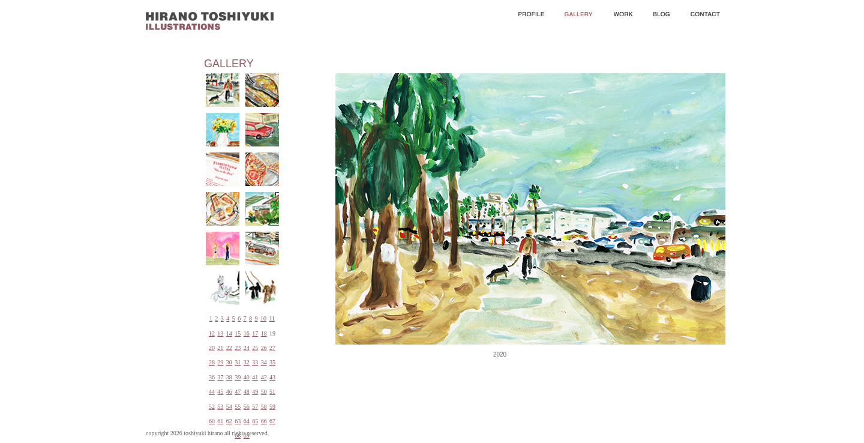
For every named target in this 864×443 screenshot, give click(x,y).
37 (220, 377)
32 (247, 362)
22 (229, 348)
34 (264, 362)
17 (255, 333)
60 (212, 421)
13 (220, 333)
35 (272, 362)
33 (255, 362)
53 (220, 406)
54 (229, 406)
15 (238, 333)
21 (220, 348)
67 (272, 421)
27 (272, 348)
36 (212, 377)
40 (247, 377)
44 (212, 391)
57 (255, 406)
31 (238, 362)
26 (264, 348)
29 (220, 362)
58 (264, 406)
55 (238, 406)
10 (263, 318)
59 (272, 406)
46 (229, 391)
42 (264, 377)
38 (229, 377)
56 (247, 406)
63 (238, 421)
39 (238, 377)
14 (229, 333)
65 (255, 421)
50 (264, 391)
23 (238, 348)
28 (212, 362)
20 (212, 348)
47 (238, 391)
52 (212, 406)
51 (272, 391)
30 (229, 362)
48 (247, 391)
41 (255, 377)
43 (272, 377)
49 (255, 391)
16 (247, 333)
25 (255, 348)
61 (220, 421)
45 (220, 391)
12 (212, 333)
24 (247, 348)
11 (272, 318)
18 (264, 333)
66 (264, 421)
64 (247, 421)
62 (229, 421)
